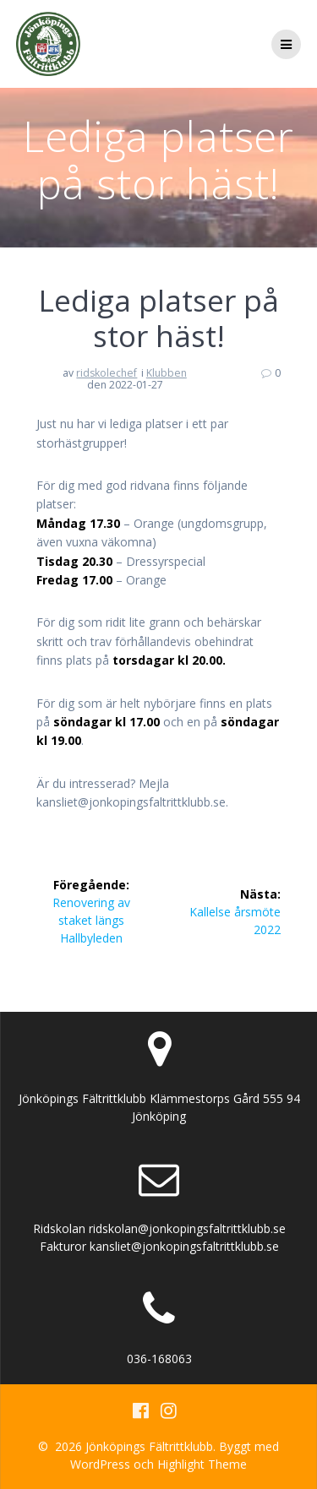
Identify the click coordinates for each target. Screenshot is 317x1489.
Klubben (166, 373)
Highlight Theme (202, 1464)
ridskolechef (106, 373)
